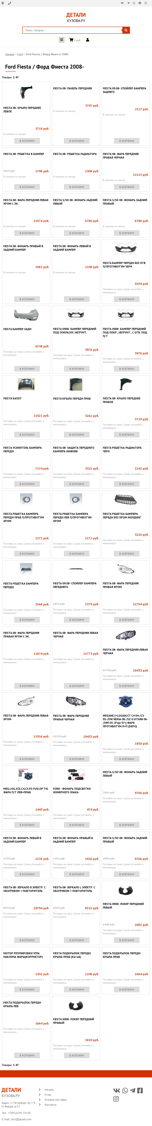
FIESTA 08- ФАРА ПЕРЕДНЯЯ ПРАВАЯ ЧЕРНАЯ (121, 155)
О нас (48, 1094)
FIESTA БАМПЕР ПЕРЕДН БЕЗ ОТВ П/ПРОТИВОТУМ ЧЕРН (124, 264)
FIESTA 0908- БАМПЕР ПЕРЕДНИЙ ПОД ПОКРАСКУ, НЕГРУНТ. (74, 330)
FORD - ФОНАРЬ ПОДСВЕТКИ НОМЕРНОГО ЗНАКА (72, 790)
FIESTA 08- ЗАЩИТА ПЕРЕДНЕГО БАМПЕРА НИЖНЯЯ (73, 449)
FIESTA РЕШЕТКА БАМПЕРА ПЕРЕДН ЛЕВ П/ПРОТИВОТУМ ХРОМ (72, 517)
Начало (9, 54)
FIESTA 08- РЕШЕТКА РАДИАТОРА (75, 154)
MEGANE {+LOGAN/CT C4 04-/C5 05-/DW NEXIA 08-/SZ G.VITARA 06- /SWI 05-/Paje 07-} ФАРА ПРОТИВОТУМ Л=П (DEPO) (125, 721)
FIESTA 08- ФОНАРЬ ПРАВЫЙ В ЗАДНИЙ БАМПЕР (23, 247)
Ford (20, 54)
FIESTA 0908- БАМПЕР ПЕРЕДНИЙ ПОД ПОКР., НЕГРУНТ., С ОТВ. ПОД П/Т (125, 332)
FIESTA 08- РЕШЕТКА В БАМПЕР (23, 154)
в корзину (27, 141)
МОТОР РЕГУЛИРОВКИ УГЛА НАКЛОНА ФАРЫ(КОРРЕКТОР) (23, 955)
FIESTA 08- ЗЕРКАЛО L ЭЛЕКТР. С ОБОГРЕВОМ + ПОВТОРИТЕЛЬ (74, 889)
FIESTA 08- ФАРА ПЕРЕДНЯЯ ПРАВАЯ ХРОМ (121, 585)
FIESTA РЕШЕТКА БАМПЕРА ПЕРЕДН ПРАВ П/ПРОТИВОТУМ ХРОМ (23, 517)
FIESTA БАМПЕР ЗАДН (17, 329)
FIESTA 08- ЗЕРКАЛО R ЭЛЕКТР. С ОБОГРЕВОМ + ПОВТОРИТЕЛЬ (24, 889)
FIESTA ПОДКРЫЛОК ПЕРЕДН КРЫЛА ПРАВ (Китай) (72, 955)
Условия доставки (56, 1099)
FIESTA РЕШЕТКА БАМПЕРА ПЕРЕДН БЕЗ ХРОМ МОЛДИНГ (122, 515)
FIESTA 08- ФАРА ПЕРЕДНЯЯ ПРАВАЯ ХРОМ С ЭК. (21, 634)
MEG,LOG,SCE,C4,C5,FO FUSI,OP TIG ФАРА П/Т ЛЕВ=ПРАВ (25, 790)
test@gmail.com (21, 1119)
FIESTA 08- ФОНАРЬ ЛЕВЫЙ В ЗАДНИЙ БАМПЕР (72, 247)
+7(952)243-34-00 (19, 1113)
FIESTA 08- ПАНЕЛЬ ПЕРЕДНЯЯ (72, 88)
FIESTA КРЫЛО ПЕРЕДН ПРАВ (72, 398)
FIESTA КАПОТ (12, 398)
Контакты (50, 1104)
